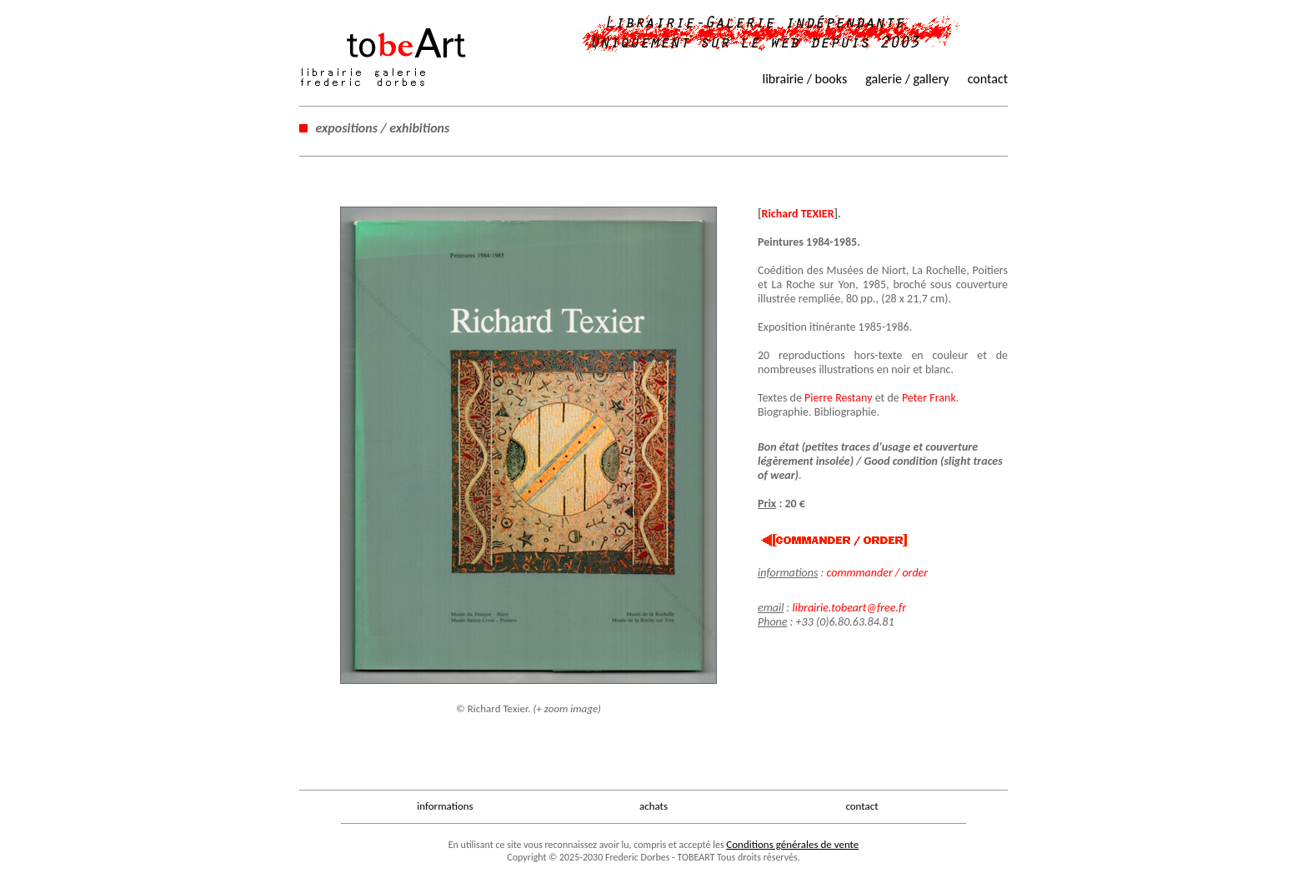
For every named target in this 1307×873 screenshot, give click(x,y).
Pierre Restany (838, 398)
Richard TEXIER (798, 214)
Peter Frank (929, 398)
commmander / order (877, 573)
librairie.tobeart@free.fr (849, 608)
